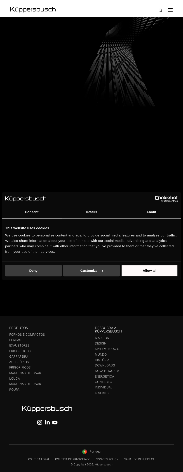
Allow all (150, 270)
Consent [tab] (32, 212)
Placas (15, 340)
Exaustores (19, 345)
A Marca (102, 338)
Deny (33, 270)
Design (100, 343)
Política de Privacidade (72, 459)
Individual (104, 387)
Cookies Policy (107, 459)
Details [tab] (91, 212)
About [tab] (151, 212)
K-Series (102, 393)
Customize (91, 270)
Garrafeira (18, 356)
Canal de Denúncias (139, 459)
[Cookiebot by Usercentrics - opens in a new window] (158, 198)
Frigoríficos (20, 351)
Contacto (103, 382)
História (102, 360)
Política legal (39, 459)
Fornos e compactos (27, 334)
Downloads (105, 365)
